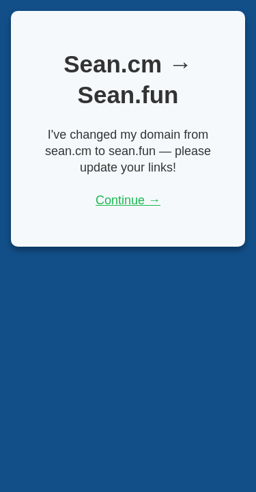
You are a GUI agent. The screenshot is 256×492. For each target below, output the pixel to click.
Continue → (128, 200)
